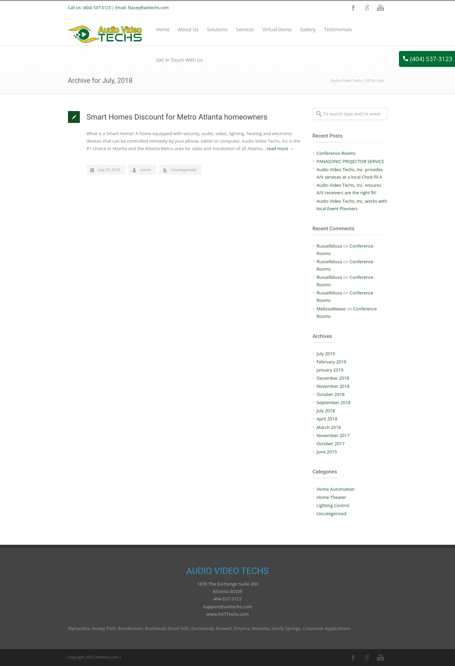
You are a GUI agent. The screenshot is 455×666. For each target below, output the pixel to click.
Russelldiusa (329, 246)
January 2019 (330, 370)
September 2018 (334, 402)
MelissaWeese (331, 309)
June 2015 (327, 452)
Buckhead (155, 628)
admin (145, 169)
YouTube (380, 8)
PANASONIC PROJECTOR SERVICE (350, 161)
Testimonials (338, 29)
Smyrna (241, 628)
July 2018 (326, 411)
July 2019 (326, 353)
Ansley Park (104, 628)
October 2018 (331, 394)
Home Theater (331, 497)
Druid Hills (178, 628)
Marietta (260, 628)
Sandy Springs (286, 628)
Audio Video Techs (347, 80)
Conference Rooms (336, 153)
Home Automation (336, 489)
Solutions (217, 29)
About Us (188, 29)
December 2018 (333, 378)
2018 (370, 80)
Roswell (223, 628)
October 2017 (331, 443)
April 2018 (327, 419)
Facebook (353, 8)
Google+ (367, 8)
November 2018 (333, 386)
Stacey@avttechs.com (148, 8)
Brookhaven (130, 628)
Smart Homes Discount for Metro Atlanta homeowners (177, 117)
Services (245, 29)
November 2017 (333, 435)
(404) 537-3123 (427, 59)
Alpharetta (79, 628)
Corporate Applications (326, 628)
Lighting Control (333, 505)
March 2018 (329, 427)
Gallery (308, 29)
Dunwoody (202, 628)
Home (163, 29)
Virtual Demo (277, 29)
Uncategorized (183, 169)
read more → (280, 148)
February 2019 (331, 362)
